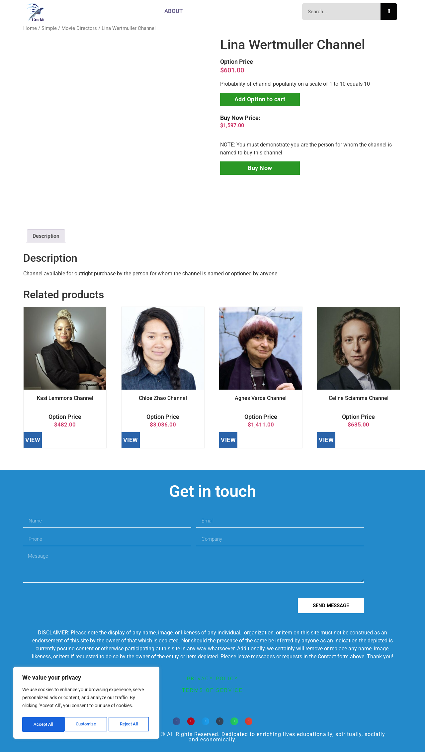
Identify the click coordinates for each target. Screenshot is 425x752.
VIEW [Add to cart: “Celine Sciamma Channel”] (326, 439)
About (173, 11)
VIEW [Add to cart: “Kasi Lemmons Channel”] (32, 439)
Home (30, 28)
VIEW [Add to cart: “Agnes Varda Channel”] (228, 439)
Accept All (130, 724)
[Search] (389, 11)
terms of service (212, 690)
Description (46, 236)
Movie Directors (79, 28)
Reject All (87, 724)
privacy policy (212, 679)
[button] (176, 721)
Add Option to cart (260, 99)
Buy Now (260, 167)
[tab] (46, 236)
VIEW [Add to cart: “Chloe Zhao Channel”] (130, 439)
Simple (49, 28)
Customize (43, 724)
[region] (86, 704)
